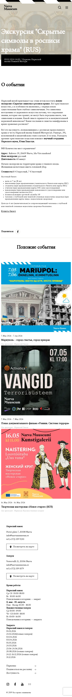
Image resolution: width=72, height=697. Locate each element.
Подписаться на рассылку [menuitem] (19, 670)
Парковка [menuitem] (11, 666)
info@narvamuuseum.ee (17, 536)
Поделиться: (7, 232)
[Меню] (66, 7)
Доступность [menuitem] (12, 673)
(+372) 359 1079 (16, 569)
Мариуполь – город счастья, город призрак (25, 340)
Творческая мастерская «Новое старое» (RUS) (27, 507)
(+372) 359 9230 (16, 539)
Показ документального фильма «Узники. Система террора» (35, 423)
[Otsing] (59, 7)
